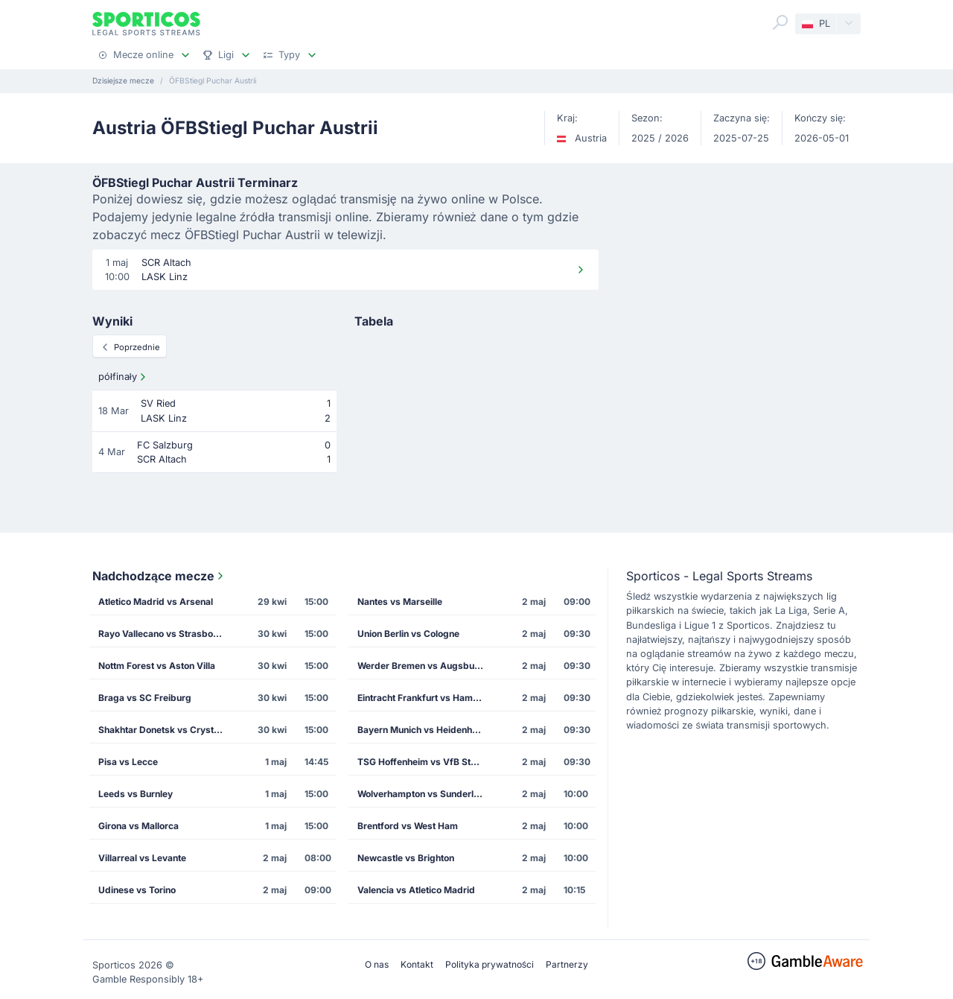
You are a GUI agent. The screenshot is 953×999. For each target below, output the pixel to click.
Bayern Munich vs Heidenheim (422, 729)
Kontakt (417, 964)
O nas (377, 964)
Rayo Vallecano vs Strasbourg (163, 633)
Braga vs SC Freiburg (144, 697)
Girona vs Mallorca (138, 825)
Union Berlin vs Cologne (408, 633)
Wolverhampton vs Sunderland (423, 793)
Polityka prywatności (489, 964)
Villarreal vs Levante (142, 857)
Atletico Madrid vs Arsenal (155, 601)
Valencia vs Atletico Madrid (416, 889)
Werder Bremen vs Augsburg (420, 665)
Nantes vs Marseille (399, 601)
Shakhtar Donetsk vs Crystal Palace (166, 729)
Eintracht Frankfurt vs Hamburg (425, 697)
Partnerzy (567, 964)
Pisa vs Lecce (128, 761)
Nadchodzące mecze (159, 575)
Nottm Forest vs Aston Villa (156, 665)
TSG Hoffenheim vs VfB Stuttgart (425, 761)
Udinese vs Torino (137, 889)
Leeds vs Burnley (135, 793)
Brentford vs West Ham (407, 825)
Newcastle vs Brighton (405, 857)
